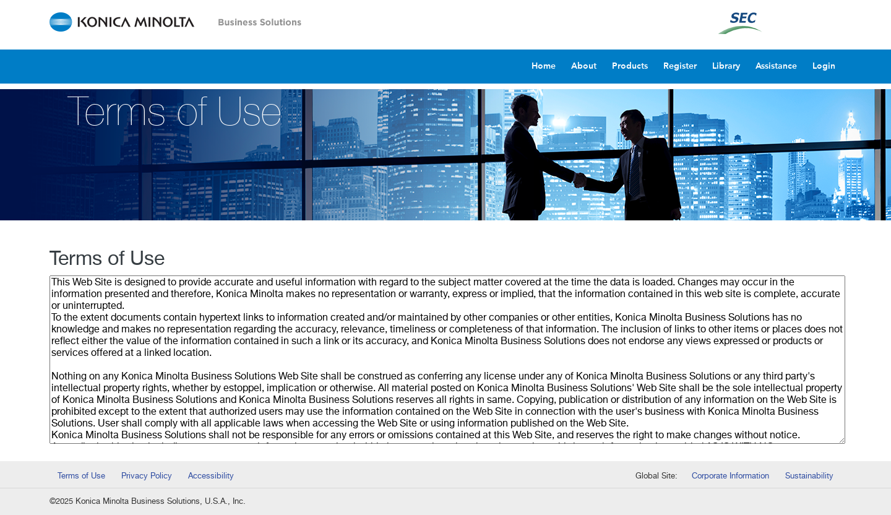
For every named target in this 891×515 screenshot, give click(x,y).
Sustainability (809, 476)
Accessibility (211, 476)
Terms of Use (81, 476)
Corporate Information (730, 476)
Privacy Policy (146, 476)
